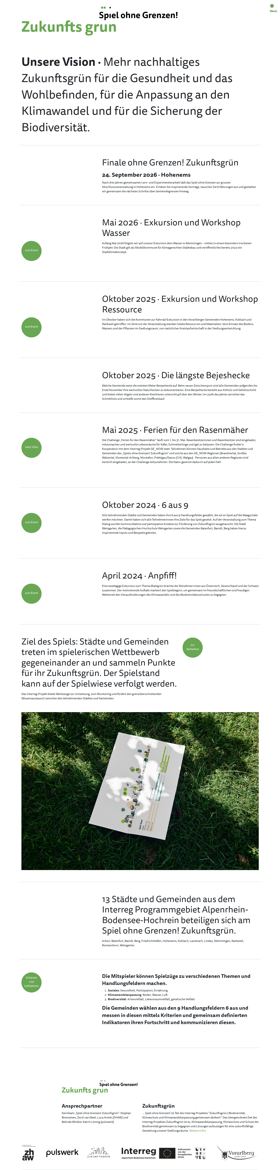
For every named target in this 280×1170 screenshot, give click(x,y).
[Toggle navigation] (272, 5)
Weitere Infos (197, 1130)
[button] (31, 251)
